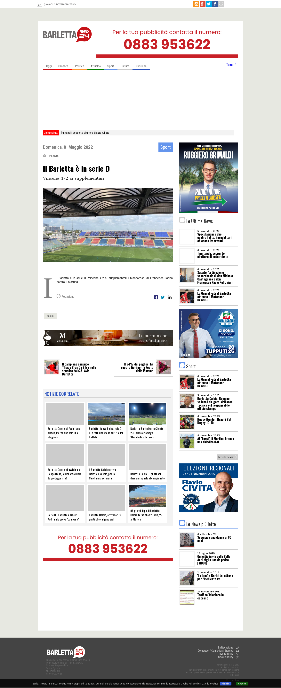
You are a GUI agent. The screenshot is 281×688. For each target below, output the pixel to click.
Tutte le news (225, 457)
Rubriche (143, 65)
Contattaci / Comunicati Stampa (215, 650)
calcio (50, 316)
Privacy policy (225, 653)
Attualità (97, 65)
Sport (112, 65)
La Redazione (225, 647)
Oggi (50, 65)
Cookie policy (225, 656)
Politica (81, 65)
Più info (225, 683)
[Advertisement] (140, 100)
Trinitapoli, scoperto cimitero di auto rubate (85, 132)
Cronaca (65, 65)
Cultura (126, 65)
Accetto (242, 683)
